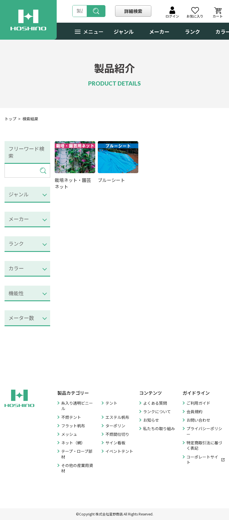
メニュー (89, 31)
